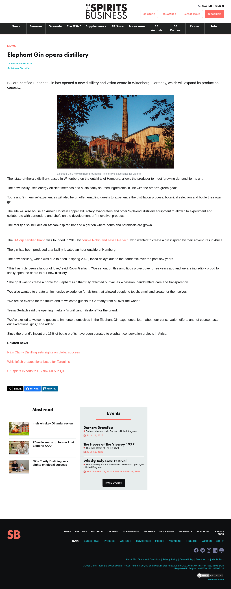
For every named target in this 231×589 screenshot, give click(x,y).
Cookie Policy (187, 559)
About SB (131, 559)
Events (195, 26)
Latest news (91, 540)
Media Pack (218, 559)
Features (36, 26)
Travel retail (143, 540)
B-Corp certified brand (29, 240)
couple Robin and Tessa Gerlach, (105, 240)
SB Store (118, 26)
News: (75, 541)
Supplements (95, 26)
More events (113, 483)
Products (109, 540)
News (16, 26)
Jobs (214, 26)
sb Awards (169, 14)
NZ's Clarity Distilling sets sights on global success (43, 352)
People (159, 540)
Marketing (175, 540)
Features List (202, 559)
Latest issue (192, 14)
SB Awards (156, 28)
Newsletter (137, 26)
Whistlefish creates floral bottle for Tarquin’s (38, 362)
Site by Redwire (216, 579)
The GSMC (74, 26)
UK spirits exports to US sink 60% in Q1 (35, 371)
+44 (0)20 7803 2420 (213, 565)
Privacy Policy (170, 559)
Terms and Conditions (149, 559)
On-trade (55, 26)
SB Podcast (176, 28)
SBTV (220, 540)
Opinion (207, 540)
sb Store (149, 14)
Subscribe (214, 14)
